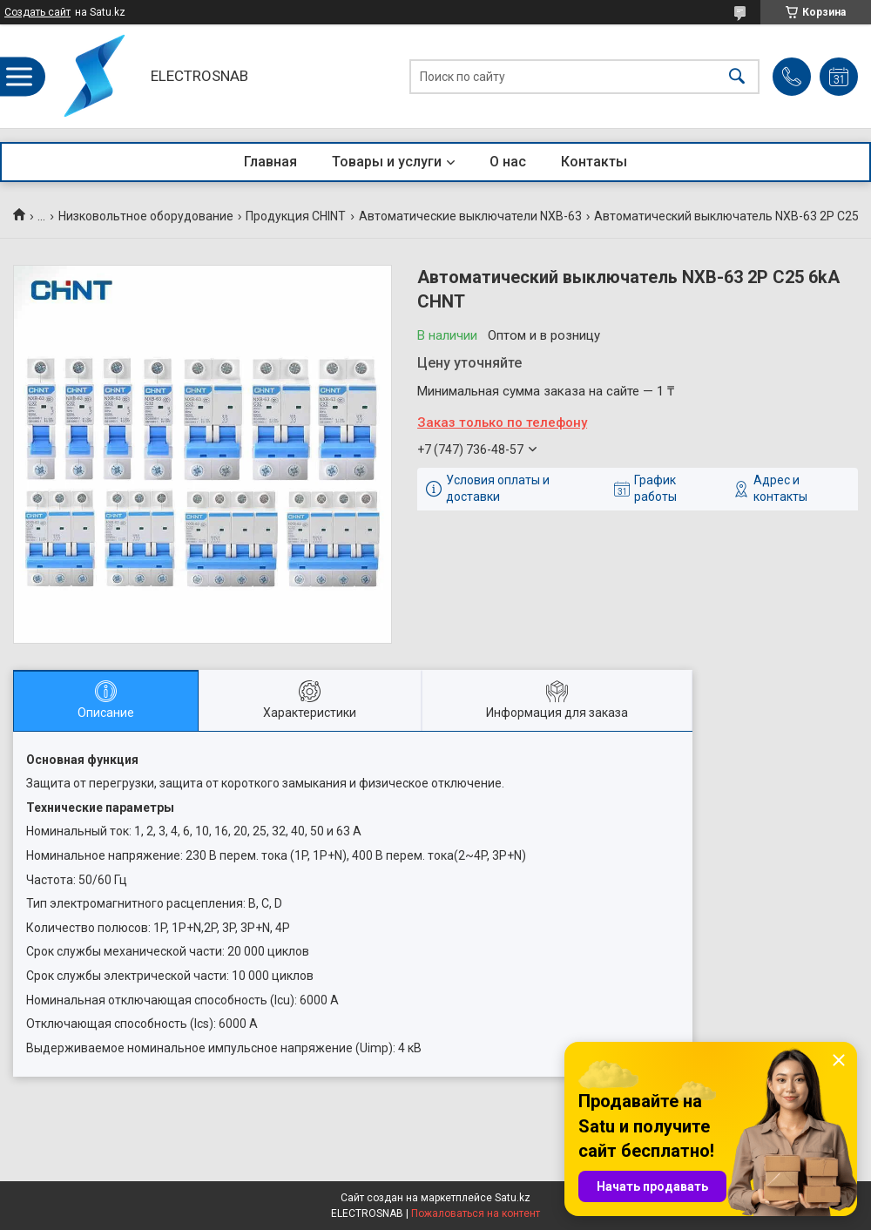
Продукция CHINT (296, 216)
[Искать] (737, 76)
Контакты (594, 161)
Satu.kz (512, 1198)
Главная (270, 161)
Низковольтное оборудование (145, 216)
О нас (508, 161)
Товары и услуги (387, 161)
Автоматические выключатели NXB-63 (470, 216)
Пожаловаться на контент (475, 1213)
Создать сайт (37, 12)
